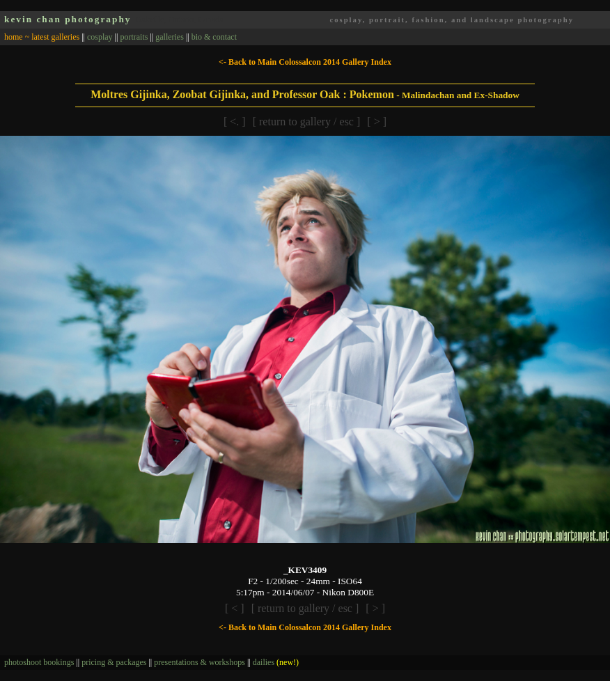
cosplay (100, 37)
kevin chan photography (68, 19)
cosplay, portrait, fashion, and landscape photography (451, 20)
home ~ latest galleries (41, 37)
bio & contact (214, 37)
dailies (276, 662)
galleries (169, 37)
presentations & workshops (199, 662)
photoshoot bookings (39, 662)
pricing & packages (113, 662)
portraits (134, 37)
